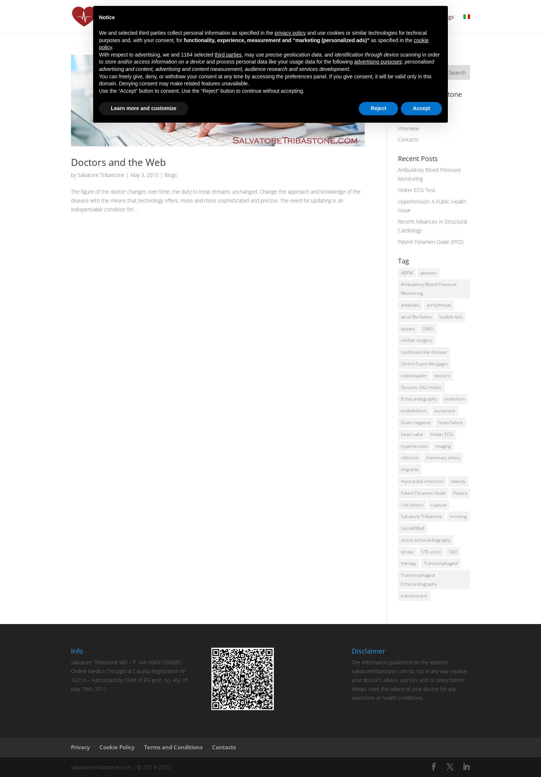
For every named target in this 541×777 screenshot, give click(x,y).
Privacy (80, 747)
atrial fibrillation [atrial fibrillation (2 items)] (416, 317)
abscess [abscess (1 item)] (428, 273)
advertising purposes (378, 62)
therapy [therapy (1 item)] (408, 563)
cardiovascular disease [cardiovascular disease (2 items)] (424, 352)
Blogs (170, 174)
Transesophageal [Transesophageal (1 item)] (441, 563)
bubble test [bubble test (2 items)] (450, 317)
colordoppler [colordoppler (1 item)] (414, 375)
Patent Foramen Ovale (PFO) (430, 241)
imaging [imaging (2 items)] (443, 446)
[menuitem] (466, 23)
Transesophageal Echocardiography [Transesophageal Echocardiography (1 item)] (419, 579)
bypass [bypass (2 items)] (408, 329)
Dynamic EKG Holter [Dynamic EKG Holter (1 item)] (421, 387)
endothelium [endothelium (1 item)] (414, 411)
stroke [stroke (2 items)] (407, 552)
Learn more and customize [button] (143, 108)
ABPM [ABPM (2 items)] (407, 273)
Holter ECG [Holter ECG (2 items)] (442, 434)
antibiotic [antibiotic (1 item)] (410, 305)
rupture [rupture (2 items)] (438, 505)
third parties (228, 55)
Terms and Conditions (173, 747)
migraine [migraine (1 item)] (410, 469)
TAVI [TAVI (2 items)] (453, 552)
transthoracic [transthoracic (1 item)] (414, 596)
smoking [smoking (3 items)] (458, 516)
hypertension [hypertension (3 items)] (414, 446)
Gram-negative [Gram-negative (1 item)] (416, 422)
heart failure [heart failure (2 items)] (450, 422)
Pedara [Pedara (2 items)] (460, 493)
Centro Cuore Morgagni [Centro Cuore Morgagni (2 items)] (424, 364)
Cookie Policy (117, 747)
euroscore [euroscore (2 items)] (444, 411)
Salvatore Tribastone (101, 174)
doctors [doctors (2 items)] (442, 375)
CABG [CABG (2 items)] (428, 329)
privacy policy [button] (290, 33)
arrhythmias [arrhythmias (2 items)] (439, 305)
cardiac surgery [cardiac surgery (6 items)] (416, 340)
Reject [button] (378, 108)
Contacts (408, 139)
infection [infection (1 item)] (410, 457)
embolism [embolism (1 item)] (455, 399)
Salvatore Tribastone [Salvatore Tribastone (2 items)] (421, 516)
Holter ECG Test (416, 190)
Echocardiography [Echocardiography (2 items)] (419, 399)
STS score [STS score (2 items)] (431, 552)
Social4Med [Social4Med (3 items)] (412, 528)
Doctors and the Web (118, 162)
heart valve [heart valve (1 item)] (412, 434)
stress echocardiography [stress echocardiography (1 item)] (426, 540)
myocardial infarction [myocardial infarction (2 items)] (422, 481)
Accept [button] (421, 108)
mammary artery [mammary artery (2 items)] (443, 457)
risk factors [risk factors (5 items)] (412, 505)
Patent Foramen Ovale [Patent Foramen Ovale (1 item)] (423, 493)
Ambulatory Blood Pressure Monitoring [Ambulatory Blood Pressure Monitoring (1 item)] (429, 288)
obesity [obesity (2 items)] (458, 481)
